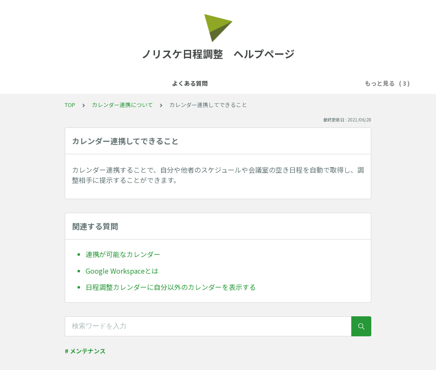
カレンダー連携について (164, 83)
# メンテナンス (85, 351)
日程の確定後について (310, 83)
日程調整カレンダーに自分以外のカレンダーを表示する (171, 287)
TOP (70, 105)
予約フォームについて (239, 83)
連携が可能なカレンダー (123, 254)
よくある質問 (102, 83)
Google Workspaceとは (122, 271)
